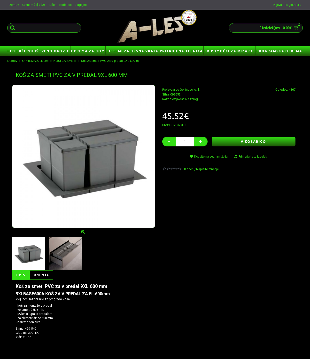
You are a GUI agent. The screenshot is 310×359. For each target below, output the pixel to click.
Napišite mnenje (207, 169)
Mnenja (41, 275)
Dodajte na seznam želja (211, 156)
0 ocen (189, 169)
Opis (20, 275)
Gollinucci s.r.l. (190, 89)
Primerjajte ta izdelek (253, 156)
